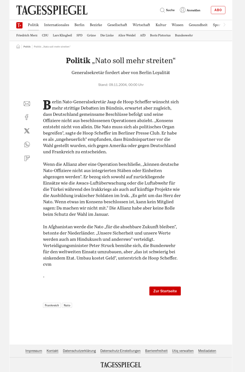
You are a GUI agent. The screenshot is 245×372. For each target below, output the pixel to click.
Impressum (33, 351)
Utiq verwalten (183, 351)
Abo (218, 10)
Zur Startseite (165, 291)
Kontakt (52, 351)
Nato (67, 305)
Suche (167, 10)
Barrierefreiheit (156, 351)
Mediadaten (207, 351)
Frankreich (52, 305)
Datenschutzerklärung (79, 351)
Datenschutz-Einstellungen (120, 351)
